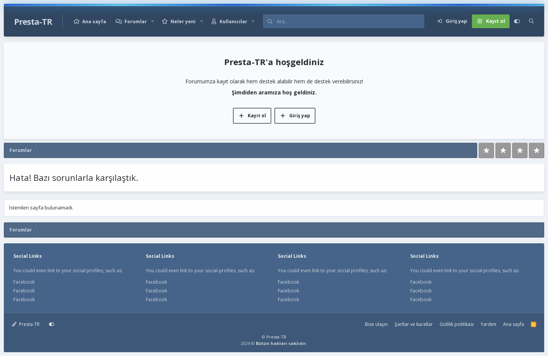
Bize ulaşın (376, 324)
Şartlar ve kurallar (414, 324)
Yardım (488, 324)
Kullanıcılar (233, 21)
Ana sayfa (94, 21)
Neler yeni (183, 21)
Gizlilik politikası (457, 324)
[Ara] (350, 21)
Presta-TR (26, 324)
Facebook (24, 282)
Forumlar (135, 21)
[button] (152, 21)
